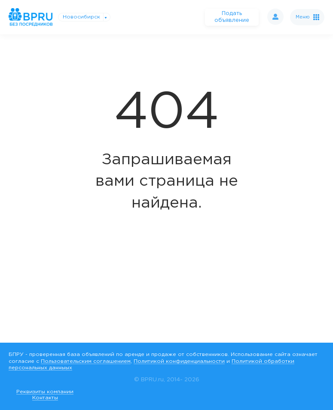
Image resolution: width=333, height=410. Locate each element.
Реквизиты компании (44, 391)
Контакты (45, 397)
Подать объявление (231, 17)
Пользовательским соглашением (86, 361)
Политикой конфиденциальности (179, 361)
